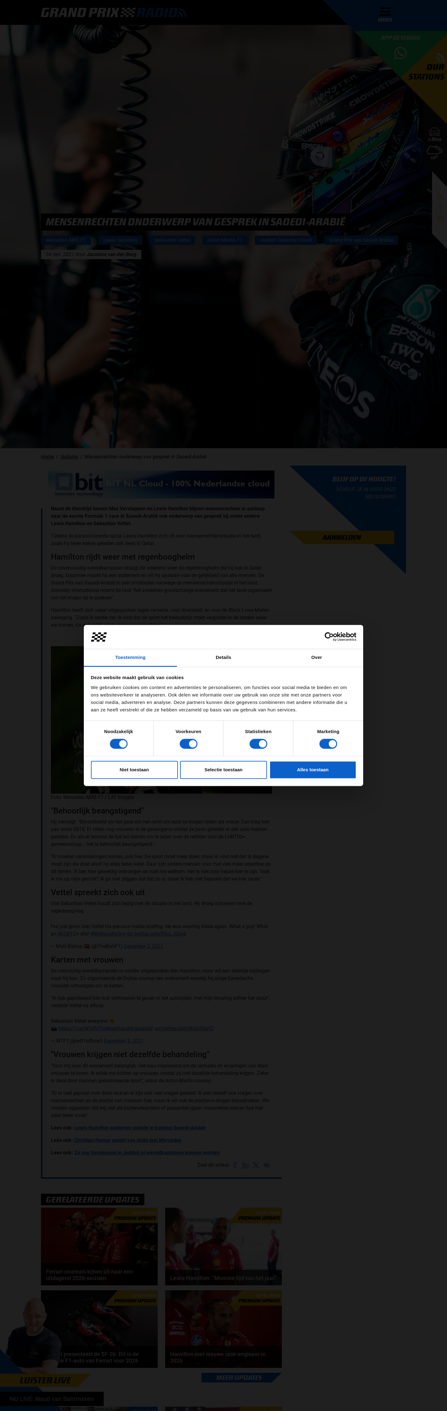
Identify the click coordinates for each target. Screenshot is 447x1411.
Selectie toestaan (224, 769)
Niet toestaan (134, 769)
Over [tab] (316, 657)
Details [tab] (223, 657)
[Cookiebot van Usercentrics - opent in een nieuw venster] (329, 637)
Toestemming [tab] (130, 657)
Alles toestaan (313, 769)
